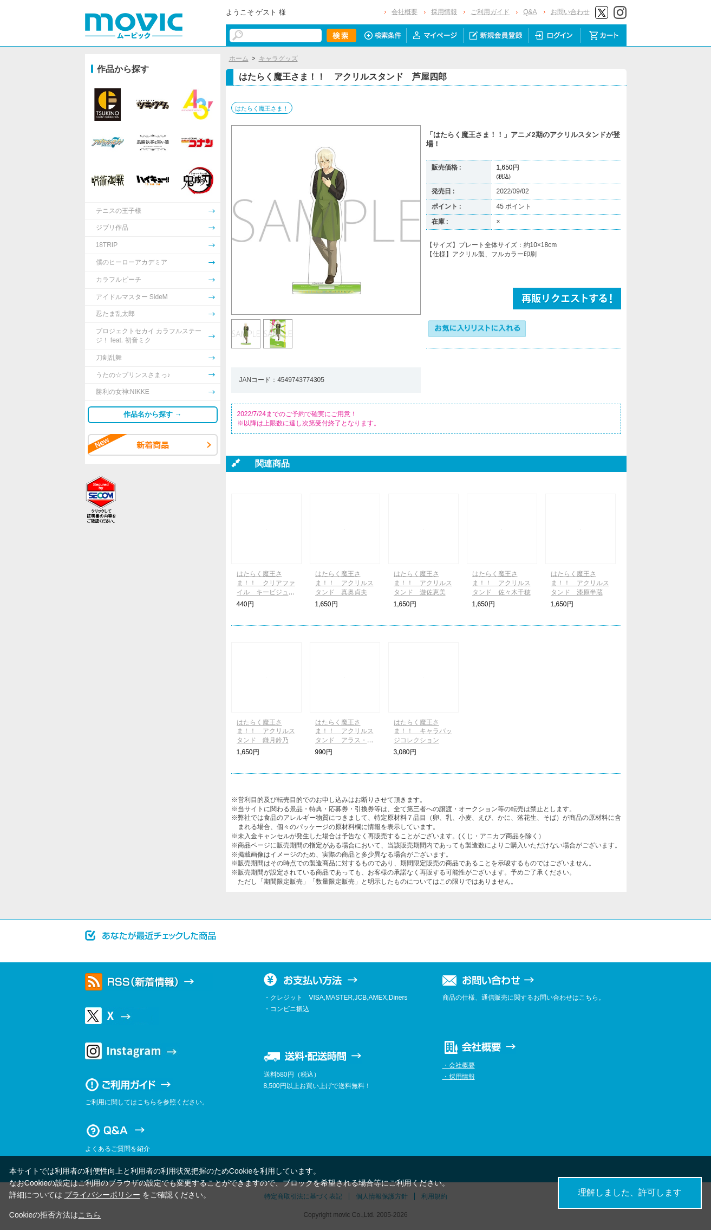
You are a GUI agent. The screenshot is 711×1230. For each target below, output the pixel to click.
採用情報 (444, 12)
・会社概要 (458, 1065)
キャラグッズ (278, 58)
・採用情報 (458, 1076)
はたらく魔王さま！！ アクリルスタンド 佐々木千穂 (501, 583)
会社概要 (405, 12)
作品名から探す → (152, 414)
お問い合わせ (570, 12)
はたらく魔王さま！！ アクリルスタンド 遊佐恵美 (423, 583)
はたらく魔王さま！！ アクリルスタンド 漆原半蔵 (580, 583)
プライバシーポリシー (102, 1194)
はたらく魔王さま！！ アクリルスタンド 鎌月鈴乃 (266, 731)
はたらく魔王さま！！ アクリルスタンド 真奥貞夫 (344, 583)
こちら (89, 1214)
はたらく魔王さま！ (262, 108)
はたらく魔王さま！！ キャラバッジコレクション (423, 731)
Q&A (530, 12)
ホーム (239, 58)
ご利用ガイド (490, 12)
